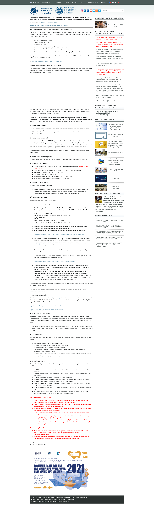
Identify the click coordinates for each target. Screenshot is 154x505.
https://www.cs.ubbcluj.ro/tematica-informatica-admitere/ (46, 309)
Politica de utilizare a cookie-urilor (64, 499)
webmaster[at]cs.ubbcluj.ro (61, 501)
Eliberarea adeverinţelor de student (106, 101)
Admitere (104, 2)
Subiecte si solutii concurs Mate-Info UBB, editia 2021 (49, 25)
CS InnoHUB (115, 178)
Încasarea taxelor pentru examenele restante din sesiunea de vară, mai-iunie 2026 (109, 238)
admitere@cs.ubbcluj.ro (41, 244)
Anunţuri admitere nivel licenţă (49, 22)
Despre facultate (93, 2)
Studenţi (36, 2)
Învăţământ (57, 2)
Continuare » (99, 211)
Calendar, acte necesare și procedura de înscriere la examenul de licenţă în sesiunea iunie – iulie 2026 (109, 226)
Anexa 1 (50, 298)
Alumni (74, 2)
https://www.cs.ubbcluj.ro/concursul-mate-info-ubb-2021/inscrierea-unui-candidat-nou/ (59, 234)
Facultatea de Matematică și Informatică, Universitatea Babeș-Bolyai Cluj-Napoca (63, 497)
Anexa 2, (57, 298)
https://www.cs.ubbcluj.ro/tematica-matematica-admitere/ (46, 306)
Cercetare (66, 2)
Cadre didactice (46, 2)
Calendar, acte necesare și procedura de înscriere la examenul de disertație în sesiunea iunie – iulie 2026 (109, 220)
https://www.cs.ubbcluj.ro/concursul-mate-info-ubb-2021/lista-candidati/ (54, 261)
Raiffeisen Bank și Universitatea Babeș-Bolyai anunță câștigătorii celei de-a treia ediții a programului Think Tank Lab (109, 232)
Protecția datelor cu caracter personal (42, 499)
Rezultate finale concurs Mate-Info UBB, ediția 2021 (47, 61)
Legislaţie (82, 2)
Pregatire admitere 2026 (115, 152)
